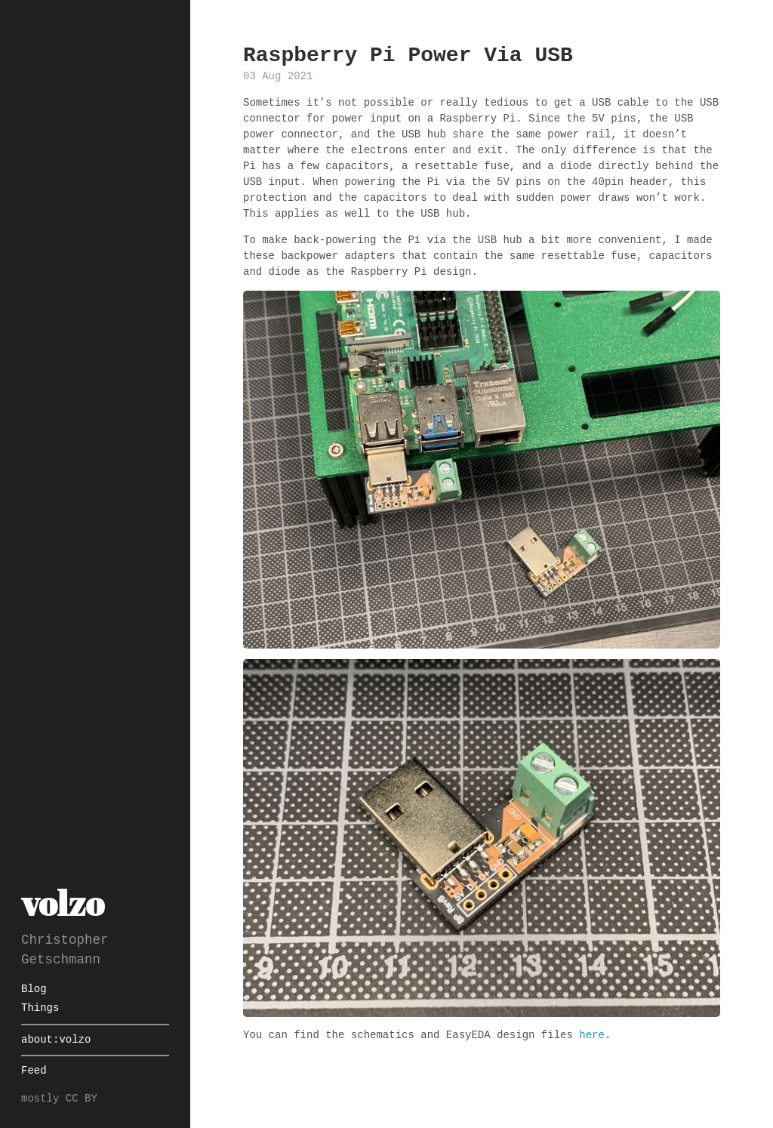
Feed (34, 1071)
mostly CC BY (59, 1099)
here (592, 1035)
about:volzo (56, 1040)
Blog (34, 989)
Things (40, 1008)
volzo (62, 903)
